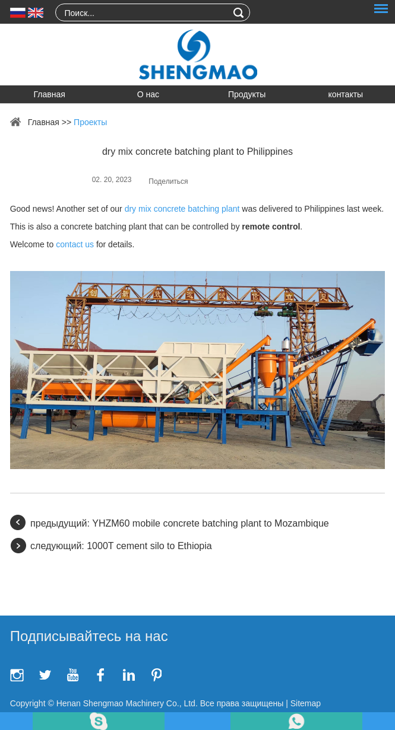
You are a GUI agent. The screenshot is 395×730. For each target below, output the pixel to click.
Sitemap (305, 703)
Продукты (247, 94)
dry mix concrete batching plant (182, 208)
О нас (148, 94)
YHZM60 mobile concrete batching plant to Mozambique (210, 523)
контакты (346, 94)
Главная (49, 94)
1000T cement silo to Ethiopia (149, 546)
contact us (75, 244)
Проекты (90, 122)
